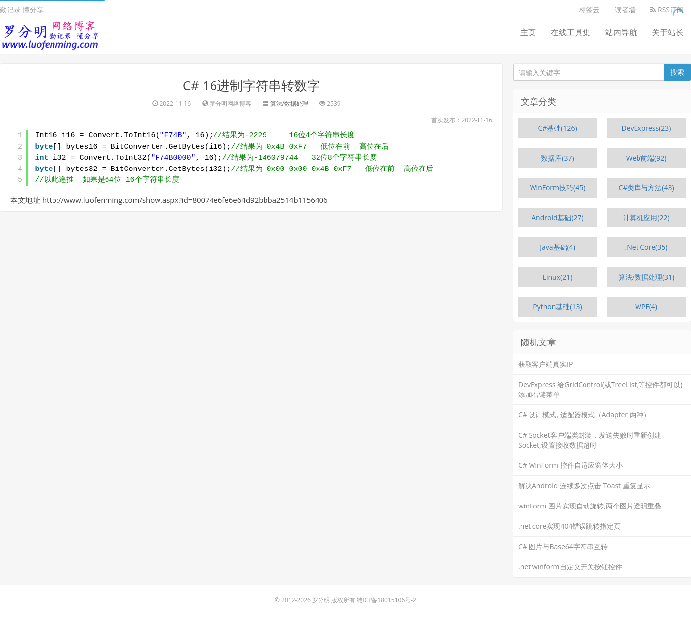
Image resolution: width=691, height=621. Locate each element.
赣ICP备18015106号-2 (386, 600)
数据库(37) (557, 158)
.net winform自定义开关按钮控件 (570, 566)
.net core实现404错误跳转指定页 (569, 526)
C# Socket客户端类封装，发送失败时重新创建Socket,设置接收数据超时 (589, 440)
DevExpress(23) (646, 128)
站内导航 (621, 32)
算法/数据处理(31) (646, 277)
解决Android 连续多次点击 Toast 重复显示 (584, 485)
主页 (528, 32)
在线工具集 (570, 32)
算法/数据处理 (289, 103)
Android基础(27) (558, 217)
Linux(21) (558, 277)
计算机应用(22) (646, 217)
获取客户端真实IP (545, 364)
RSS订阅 (667, 9)
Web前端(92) (646, 158)
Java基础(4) (557, 247)
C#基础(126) (557, 128)
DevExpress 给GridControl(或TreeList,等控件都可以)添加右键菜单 (600, 389)
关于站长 (668, 32)
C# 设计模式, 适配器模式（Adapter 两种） (584, 414)
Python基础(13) (557, 306)
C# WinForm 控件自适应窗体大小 (570, 465)
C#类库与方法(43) (646, 187)
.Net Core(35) (646, 247)
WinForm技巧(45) (557, 187)
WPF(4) (646, 306)
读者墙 (625, 9)
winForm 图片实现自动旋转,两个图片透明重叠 (589, 505)
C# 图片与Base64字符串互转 (563, 546)
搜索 (677, 72)
